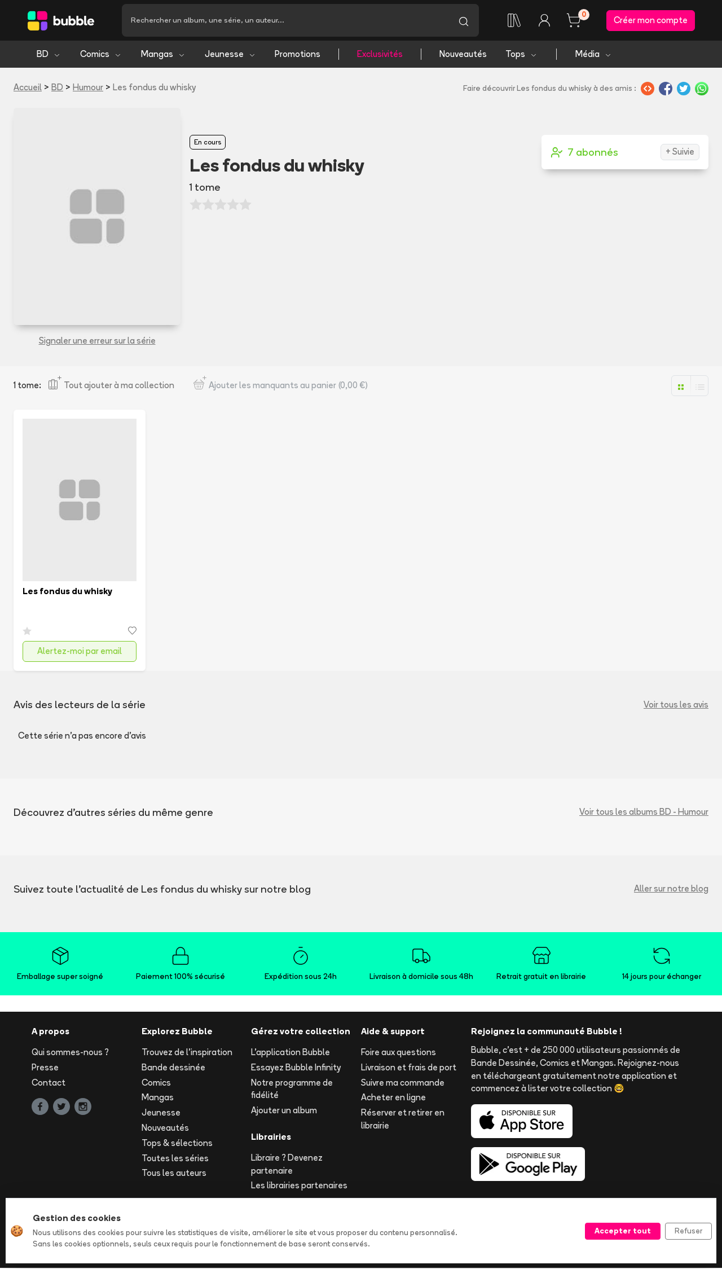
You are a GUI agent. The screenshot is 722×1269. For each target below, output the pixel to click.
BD (49, 55)
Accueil (28, 88)
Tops (521, 55)
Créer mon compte (651, 20)
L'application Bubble (290, 1053)
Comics (101, 55)
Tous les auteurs (174, 1174)
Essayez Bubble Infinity (296, 1068)
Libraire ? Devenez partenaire (287, 1165)
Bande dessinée (173, 1068)
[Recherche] (285, 21)
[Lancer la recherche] (463, 21)
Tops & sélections (177, 1144)
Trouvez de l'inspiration (187, 1053)
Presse (45, 1068)
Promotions (297, 55)
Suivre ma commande (402, 1083)
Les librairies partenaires (299, 1186)
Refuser (688, 1230)
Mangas (163, 55)
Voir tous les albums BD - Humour (643, 812)
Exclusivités (380, 55)
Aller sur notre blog (671, 889)
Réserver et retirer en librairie (402, 1120)
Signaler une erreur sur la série (97, 341)
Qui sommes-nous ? (70, 1053)
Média (593, 55)
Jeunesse (230, 55)
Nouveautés (463, 55)
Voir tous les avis (676, 705)
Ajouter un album (284, 1111)
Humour (88, 88)
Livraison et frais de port (408, 1068)
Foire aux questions (398, 1053)
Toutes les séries (175, 1158)
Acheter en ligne (393, 1098)
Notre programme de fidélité (292, 1089)
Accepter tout (623, 1230)
